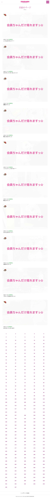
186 (6, 454)
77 (15, 382)
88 (25, 389)
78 (25, 382)
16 (6, 343)
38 (25, 356)
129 (34, 415)
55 (43, 366)
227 (15, 480)
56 (6, 369)
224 (34, 477)
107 (15, 402)
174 (34, 444)
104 (34, 399)
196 (6, 461)
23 (25, 346)
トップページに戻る (25, 493)
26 (6, 350)
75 (43, 379)
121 (6, 412)
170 (44, 441)
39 (34, 356)
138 (25, 421)
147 (15, 428)
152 (15, 431)
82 (15, 385)
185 (44, 451)
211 (6, 470)
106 (6, 402)
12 (15, 340)
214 (34, 470)
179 (34, 448)
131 (6, 418)
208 (25, 467)
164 (34, 438)
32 (15, 353)
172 (15, 444)
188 (25, 454)
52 (15, 366)
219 (34, 474)
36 (6, 356)
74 (34, 379)
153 (25, 431)
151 (6, 431)
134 (34, 418)
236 (6, 487)
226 (6, 480)
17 (15, 343)
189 (34, 454)
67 (15, 376)
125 (44, 412)
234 (34, 483)
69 (34, 376)
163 (25, 438)
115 (44, 405)
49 (34, 363)
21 (6, 346)
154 (34, 431)
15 (43, 340)
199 (34, 461)
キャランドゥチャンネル (25, 2)
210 (44, 467)
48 (25, 363)
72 (15, 379)
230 (44, 480)
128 (25, 415)
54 (34, 366)
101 (6, 399)
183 (25, 451)
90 (43, 389)
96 (6, 395)
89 (34, 389)
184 (34, 451)
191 (6, 457)
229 (34, 480)
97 (15, 395)
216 (6, 474)
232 (15, 483)
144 (34, 425)
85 (43, 385)
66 (6, 376)
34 (34, 353)
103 (25, 399)
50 (43, 363)
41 (6, 359)
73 (25, 379)
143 (25, 425)
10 (43, 337)
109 (34, 402)
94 (34, 392)
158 (25, 434)
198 (25, 461)
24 (34, 346)
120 (44, 408)
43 (25, 359)
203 (25, 464)
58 (25, 369)
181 (6, 451)
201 (6, 464)
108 (25, 402)
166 (6, 441)
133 (25, 418)
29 (34, 350)
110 (44, 402)
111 (6, 405)
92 (15, 392)
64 (34, 372)
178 (25, 448)
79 (34, 382)
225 (44, 477)
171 (6, 444)
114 (34, 405)
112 (15, 405)
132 (15, 418)
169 (34, 441)
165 (44, 438)
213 (25, 470)
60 (43, 369)
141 (6, 425)
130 (44, 415)
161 (6, 438)
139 (34, 421)
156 (6, 434)
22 (15, 346)
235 (44, 483)
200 (44, 461)
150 (44, 428)
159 (34, 434)
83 (25, 385)
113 (25, 405)
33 (25, 353)
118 (25, 408)
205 (44, 464)
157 (15, 434)
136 (6, 421)
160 (44, 434)
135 (44, 418)
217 (15, 474)
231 (6, 483)
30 (43, 350)
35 (43, 353)
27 (15, 350)
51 (6, 366)
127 (15, 415)
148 (25, 428)
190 (44, 454)
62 (15, 372)
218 (25, 474)
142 (15, 425)
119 (34, 408)
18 (25, 343)
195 (44, 457)
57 (15, 369)
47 (15, 363)
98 (25, 395)
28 (25, 350)
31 (6, 353)
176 (6, 448)
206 (6, 467)
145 (44, 425)
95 (43, 392)
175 (44, 444)
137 (15, 421)
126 (6, 415)
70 (43, 376)
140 (44, 421)
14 (34, 340)
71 (6, 379)
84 (34, 385)
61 (6, 372)
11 (6, 340)
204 (34, 464)
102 (15, 399)
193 (25, 457)
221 (6, 477)
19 (34, 343)
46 (6, 363)
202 (15, 464)
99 (34, 395)
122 (15, 412)
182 (15, 451)
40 (43, 356)
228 (25, 480)
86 (6, 389)
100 (44, 395)
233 (25, 483)
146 (6, 428)
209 (34, 467)
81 (6, 385)
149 (34, 428)
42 (15, 359)
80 (43, 382)
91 (6, 392)
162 (15, 438)
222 (15, 477)
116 (6, 408)
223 (25, 477)
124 (34, 412)
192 (15, 457)
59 (34, 369)
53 (25, 366)
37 (15, 356)
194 (34, 457)
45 (43, 359)
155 (44, 431)
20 (43, 343)
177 (15, 448)
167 (15, 441)
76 (6, 382)
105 (44, 399)
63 (25, 372)
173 (25, 444)
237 (15, 487)
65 (43, 372)
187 (15, 454)
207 (15, 467)
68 (25, 376)
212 (15, 470)
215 (44, 470)
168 (25, 441)
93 (25, 392)
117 (15, 408)
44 (34, 359)
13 (25, 340)
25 (43, 346)
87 (15, 389)
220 (44, 474)
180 (44, 448)
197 (15, 461)
